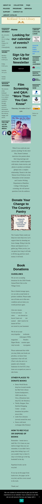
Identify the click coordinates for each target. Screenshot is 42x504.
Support (6, 12)
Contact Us (18, 12)
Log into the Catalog (36, 39)
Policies (6, 8)
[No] (39, 497)
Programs (17, 8)
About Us (7, 5)
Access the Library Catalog (35, 47)
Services (28, 8)
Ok (22, 501)
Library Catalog (10, 15)
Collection (18, 5)
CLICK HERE (21, 48)
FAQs (28, 5)
